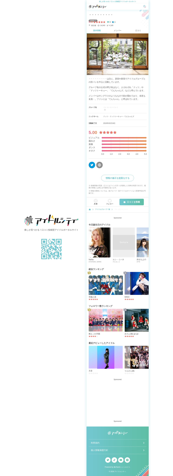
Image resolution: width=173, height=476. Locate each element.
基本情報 (97, 30)
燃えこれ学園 (94, 334)
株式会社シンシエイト (122, 467)
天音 (90, 371)
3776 (138, 262)
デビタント (116, 262)
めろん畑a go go (132, 334)
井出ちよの (141, 259)
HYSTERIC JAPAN (95, 262)
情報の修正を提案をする (117, 178)
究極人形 (92, 297)
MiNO (127, 297)
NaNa (91, 259)
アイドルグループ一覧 (102, 209)
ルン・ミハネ (118, 259)
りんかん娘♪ (130, 371)
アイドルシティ (120, 471)
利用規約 (95, 443)
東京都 (92, 25)
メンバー (117, 30)
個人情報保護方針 (99, 450)
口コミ (138, 30)
